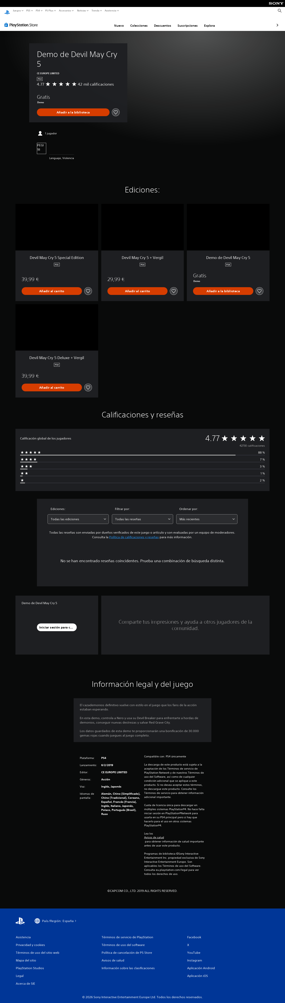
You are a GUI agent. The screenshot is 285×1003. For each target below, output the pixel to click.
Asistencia (110, 10)
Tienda (95, 10)
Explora (187, 22)
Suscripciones (165, 22)
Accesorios (65, 10)
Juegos (17, 10)
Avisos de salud (154, 833)
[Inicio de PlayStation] (7, 10)
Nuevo (96, 22)
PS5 (28, 10)
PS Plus (49, 10)
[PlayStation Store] (22, 21)
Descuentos (140, 22)
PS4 (38, 10)
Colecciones (116, 22)
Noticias (81, 10)
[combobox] (78, 515)
